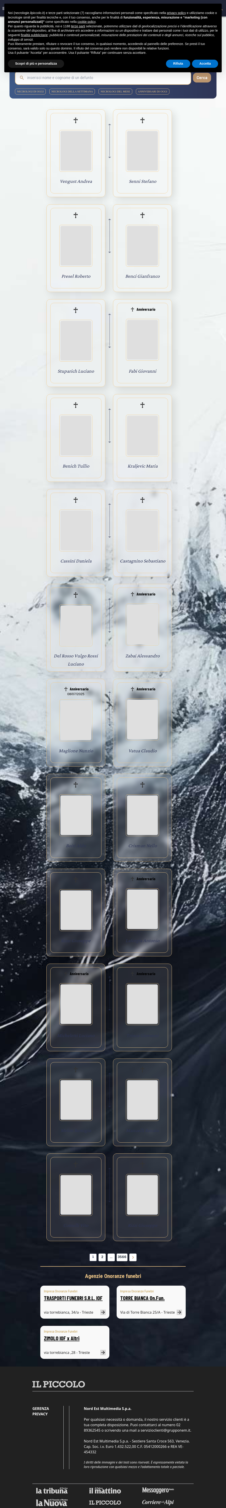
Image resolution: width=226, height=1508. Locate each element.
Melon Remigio (75, 1130)
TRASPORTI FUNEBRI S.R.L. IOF (73, 1298)
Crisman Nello (142, 845)
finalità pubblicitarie (34, 35)
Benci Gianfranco (142, 276)
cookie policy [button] (86, 22)
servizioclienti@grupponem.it (165, 1430)
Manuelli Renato (142, 1130)
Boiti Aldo (76, 845)
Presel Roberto (75, 276)
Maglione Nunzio (76, 750)
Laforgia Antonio (142, 940)
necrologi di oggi (30, 91)
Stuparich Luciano (76, 371)
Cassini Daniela (75, 561)
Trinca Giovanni (142, 1035)
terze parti (78, 26)
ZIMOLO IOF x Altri (61, 1338)
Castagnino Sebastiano (142, 561)
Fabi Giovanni (142, 371)
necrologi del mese (115, 91)
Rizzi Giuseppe (76, 940)
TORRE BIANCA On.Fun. (142, 1298)
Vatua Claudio (142, 750)
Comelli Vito (75, 1225)
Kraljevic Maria (142, 466)
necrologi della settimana (72, 91)
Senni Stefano (142, 181)
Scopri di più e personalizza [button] (36, 63)
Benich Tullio (76, 466)
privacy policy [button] (176, 13)
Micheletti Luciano (76, 1035)
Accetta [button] (205, 63)
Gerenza (40, 1408)
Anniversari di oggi (152, 91)
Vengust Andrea (76, 181)
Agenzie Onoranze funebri (113, 1276)
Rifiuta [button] (178, 63)
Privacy (40, 1414)
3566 (122, 1257)
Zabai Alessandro (142, 656)
